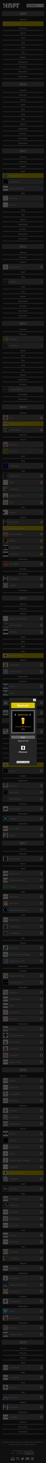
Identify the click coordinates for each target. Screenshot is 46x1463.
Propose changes (23, 762)
